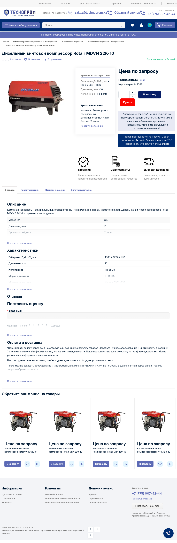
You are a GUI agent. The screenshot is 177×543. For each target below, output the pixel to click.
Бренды (65, 3)
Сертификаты (96, 498)
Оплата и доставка (81, 190)
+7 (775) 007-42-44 (147, 493)
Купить (127, 102)
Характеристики (30, 190)
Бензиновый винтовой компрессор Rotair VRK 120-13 (153, 450)
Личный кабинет (54, 494)
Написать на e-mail (147, 505)
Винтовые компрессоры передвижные (106, 41)
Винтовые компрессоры (73, 41)
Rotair (142, 79)
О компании (44, 3)
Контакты (7, 502)
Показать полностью (19, 243)
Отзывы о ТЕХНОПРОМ (143, 3)
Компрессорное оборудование (27, 41)
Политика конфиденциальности (62, 498)
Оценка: (12, 325)
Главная (5, 41)
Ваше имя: (15, 310)
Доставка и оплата (90, 3)
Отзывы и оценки (55, 190)
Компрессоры (51, 41)
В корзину (149, 94)
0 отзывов (15, 59)
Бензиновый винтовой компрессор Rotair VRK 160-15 (109, 450)
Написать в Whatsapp (142, 499)
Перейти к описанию (92, 125)
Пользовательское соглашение (62, 502)
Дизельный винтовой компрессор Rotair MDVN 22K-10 (30, 45)
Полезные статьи (98, 502)
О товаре (9, 190)
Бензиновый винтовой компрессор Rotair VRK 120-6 (20, 450)
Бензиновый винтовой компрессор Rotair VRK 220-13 (65, 450)
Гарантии (116, 3)
